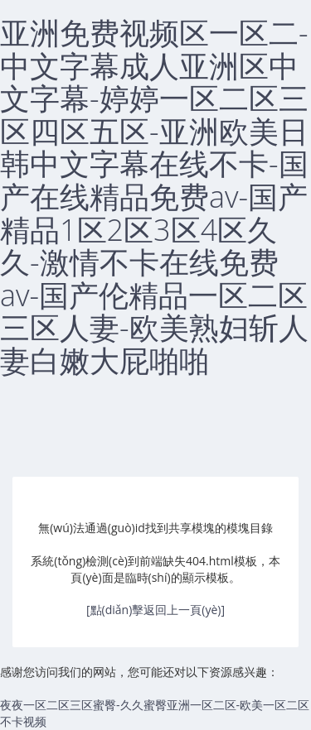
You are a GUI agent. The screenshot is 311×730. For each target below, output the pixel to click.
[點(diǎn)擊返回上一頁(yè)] (155, 609)
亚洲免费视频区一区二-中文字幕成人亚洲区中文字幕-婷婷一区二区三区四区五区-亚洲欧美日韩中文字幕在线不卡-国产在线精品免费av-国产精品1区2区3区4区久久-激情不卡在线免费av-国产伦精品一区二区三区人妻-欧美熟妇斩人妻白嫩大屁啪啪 (154, 196)
